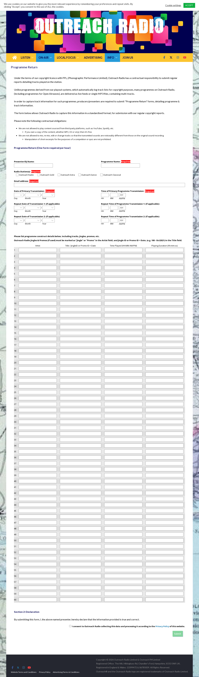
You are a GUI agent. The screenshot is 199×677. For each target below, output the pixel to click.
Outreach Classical (110, 174)
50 (15, 540)
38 (15, 469)
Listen (25, 57)
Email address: (21, 181)
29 (15, 416)
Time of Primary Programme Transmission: (122, 191)
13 (15, 321)
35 (15, 451)
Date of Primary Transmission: (29, 191)
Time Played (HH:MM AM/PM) (123, 245)
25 (15, 392)
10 (15, 303)
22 (15, 374)
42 (15, 493)
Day (15, 198)
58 (15, 587)
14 (15, 327)
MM (111, 198)
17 (15, 344)
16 (15, 338)
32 (15, 433)
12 (15, 315)
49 (15, 534)
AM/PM (122, 198)
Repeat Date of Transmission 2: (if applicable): (37, 216)
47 (15, 522)
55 (15, 570)
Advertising (93, 57)
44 (15, 504)
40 (15, 481)
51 (15, 546)
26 (15, 398)
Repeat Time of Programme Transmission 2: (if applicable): (130, 216)
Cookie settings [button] (173, 5)
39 (15, 475)
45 (15, 510)
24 (15, 386)
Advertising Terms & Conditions (66, 672)
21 (15, 368)
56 (15, 576)
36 (15, 457)
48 (15, 528)
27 (15, 404)
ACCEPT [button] (189, 5)
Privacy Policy (162, 626)
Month (28, 198)
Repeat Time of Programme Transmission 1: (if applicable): (130, 203)
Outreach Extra (66, 174)
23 (15, 380)
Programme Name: (110, 161)
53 (15, 558)
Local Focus (66, 57)
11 (15, 309)
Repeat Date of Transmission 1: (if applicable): (37, 203)
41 (15, 487)
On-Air (44, 57)
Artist (37, 245)
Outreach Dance (87, 174)
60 (15, 599)
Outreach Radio (25, 174)
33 (15, 439)
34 (15, 445)
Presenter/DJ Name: (24, 161)
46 (15, 516)
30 (15, 421)
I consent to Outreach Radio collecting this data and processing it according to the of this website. (127, 626)
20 (15, 362)
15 (15, 333)
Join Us (128, 57)
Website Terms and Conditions (24, 672)
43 (15, 498)
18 (15, 350)
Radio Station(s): (22, 171)
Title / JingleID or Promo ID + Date (80, 245)
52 (15, 552)
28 (15, 410)
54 (15, 564)
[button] (32, 57)
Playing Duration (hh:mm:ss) (164, 245)
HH (102, 198)
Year (44, 198)
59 (15, 593)
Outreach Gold (45, 174)
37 (15, 463)
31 (15, 427)
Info (110, 57)
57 (15, 581)
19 (15, 356)
